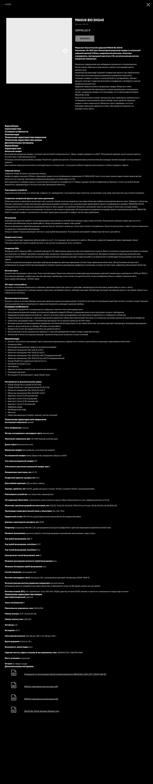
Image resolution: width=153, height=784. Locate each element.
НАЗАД (8, 4)
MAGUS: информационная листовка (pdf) (41, 686)
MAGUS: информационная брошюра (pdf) (41, 699)
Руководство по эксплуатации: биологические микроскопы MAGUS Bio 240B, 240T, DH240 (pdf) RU (65, 674)
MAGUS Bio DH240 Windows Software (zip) (41, 711)
